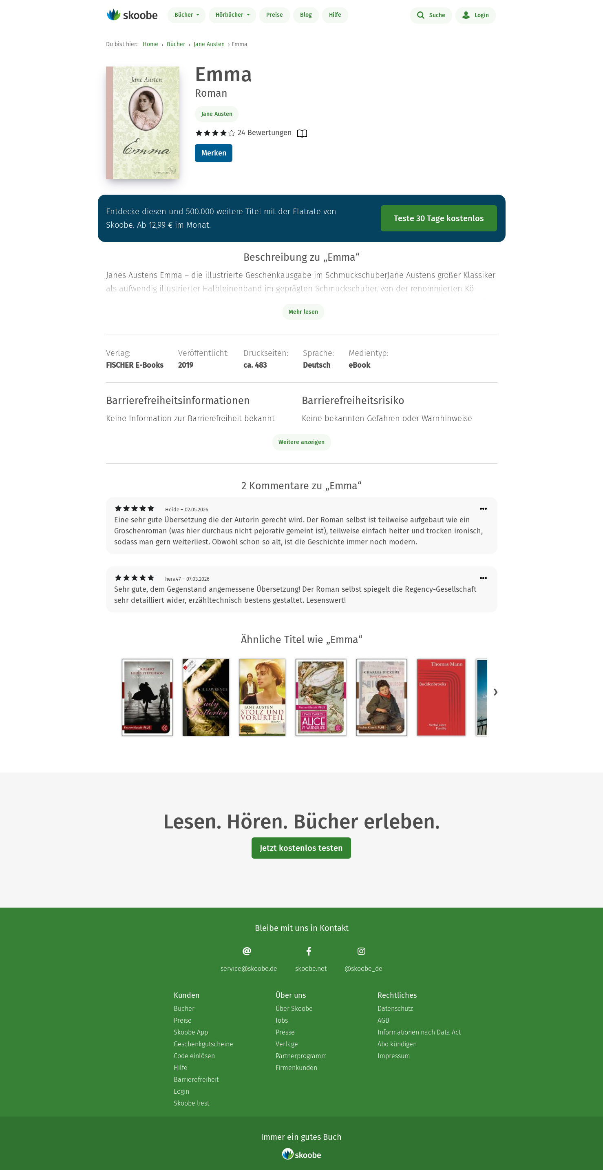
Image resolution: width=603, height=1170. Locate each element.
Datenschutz (395, 1008)
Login (475, 15)
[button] (495, 692)
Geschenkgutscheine (203, 1044)
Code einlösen (194, 1056)
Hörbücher (230, 14)
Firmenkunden (296, 1068)
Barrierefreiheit (196, 1079)
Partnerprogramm (301, 1056)
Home (150, 44)
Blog (306, 14)
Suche (431, 15)
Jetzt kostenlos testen (301, 848)
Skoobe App (191, 1032)
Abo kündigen (397, 1044)
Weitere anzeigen (301, 442)
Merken (213, 153)
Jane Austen (209, 44)
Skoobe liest (191, 1103)
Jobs (282, 1020)
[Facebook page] (311, 959)
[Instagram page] (363, 959)
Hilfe (335, 14)
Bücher (184, 14)
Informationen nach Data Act (419, 1032)
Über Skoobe (294, 1008)
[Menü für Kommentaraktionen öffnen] (483, 509)
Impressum (394, 1056)
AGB (383, 1020)
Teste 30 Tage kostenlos (439, 218)
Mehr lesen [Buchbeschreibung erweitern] (303, 312)
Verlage (287, 1044)
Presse (285, 1032)
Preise (274, 14)
